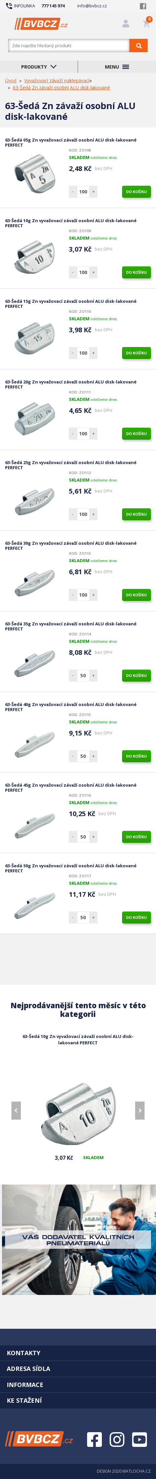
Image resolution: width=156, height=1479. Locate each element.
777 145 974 (53, 6)
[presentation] (16, 1111)
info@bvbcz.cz (92, 6)
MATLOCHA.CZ (136, 1471)
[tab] (78, 1353)
